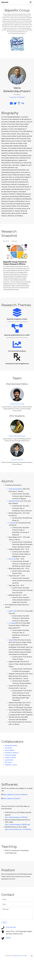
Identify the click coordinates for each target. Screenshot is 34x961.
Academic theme (17, 955)
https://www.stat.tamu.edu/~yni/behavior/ (18, 829)
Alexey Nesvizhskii (11, 745)
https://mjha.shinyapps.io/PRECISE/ (16, 817)
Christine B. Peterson (11, 753)
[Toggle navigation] (31, 2)
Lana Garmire (9, 760)
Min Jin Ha (12, 559)
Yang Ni (11, 640)
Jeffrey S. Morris (10, 757)
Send (4, 922)
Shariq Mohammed (17, 404)
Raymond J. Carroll (11, 765)
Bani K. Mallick (9, 750)
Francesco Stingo (10, 755)
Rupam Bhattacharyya (17, 436)
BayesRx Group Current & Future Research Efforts (15, 263)
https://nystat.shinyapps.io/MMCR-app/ (17, 824)
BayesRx (4, 2)
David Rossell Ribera (15, 489)
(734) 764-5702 (11, 927)
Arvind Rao (8, 748)
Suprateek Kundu (14, 501)
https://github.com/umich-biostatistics (15, 794)
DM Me (8, 938)
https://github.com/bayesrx (11, 798)
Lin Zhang (12, 523)
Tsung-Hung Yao (17, 459)
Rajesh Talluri (13, 611)
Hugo (25, 955)
